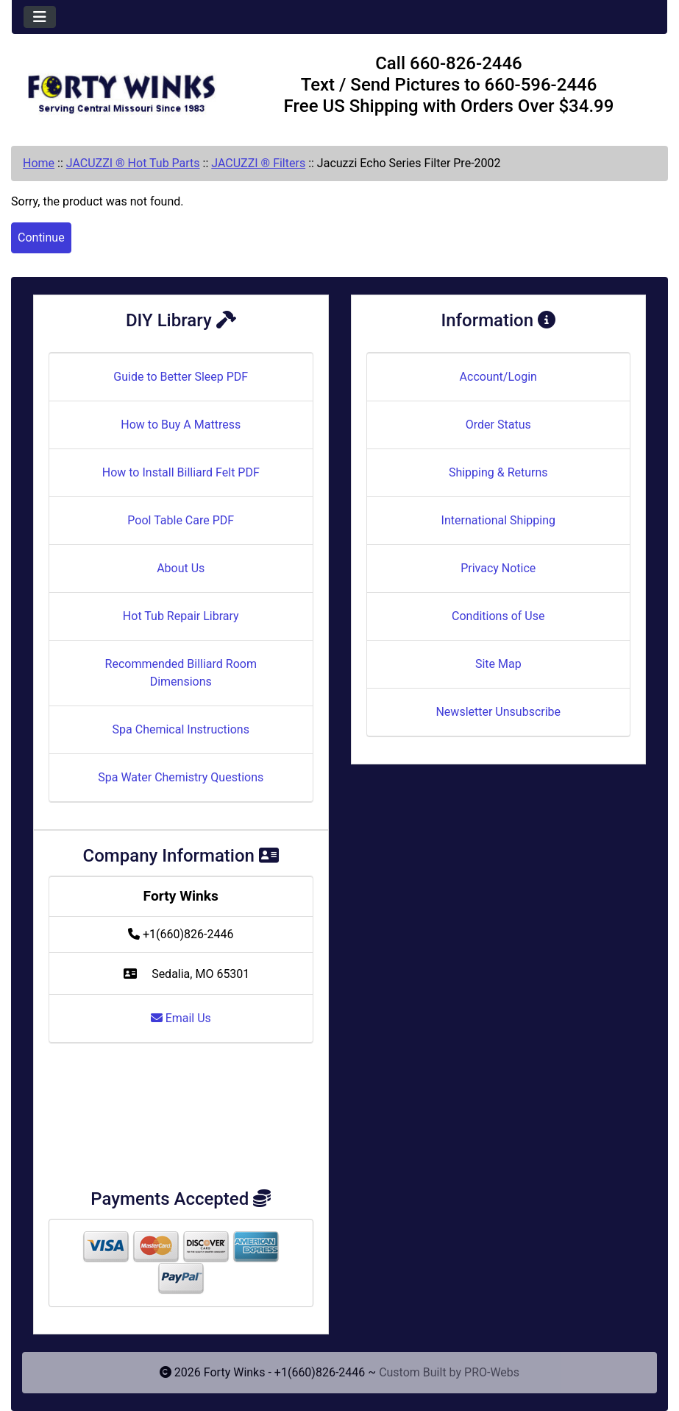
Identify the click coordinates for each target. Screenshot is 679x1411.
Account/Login (498, 377)
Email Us (181, 1018)
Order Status (498, 425)
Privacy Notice (498, 568)
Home (38, 163)
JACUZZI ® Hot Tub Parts (133, 163)
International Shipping (498, 520)
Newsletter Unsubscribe (498, 712)
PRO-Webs (491, 1372)
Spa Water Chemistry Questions (180, 777)
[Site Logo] (121, 88)
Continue (41, 237)
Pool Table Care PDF (180, 520)
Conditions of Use (498, 616)
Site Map (498, 664)
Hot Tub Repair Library (181, 616)
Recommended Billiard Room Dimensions (181, 673)
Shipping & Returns (498, 472)
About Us (181, 568)
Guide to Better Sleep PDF (180, 377)
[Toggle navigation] (40, 17)
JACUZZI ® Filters (258, 163)
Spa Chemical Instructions (181, 729)
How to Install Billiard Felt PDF (181, 472)
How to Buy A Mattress (181, 425)
